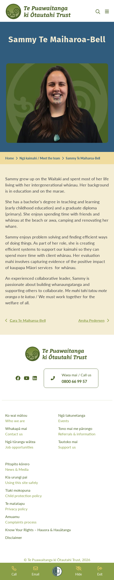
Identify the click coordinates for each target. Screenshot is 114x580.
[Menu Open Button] (107, 17)
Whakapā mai (30, 431)
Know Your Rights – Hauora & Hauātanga (38, 529)
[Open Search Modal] (98, 17)
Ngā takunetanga (83, 418)
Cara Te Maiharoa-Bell (28, 320)
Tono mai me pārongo (83, 431)
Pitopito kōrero (57, 466)
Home (9, 158)
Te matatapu (57, 506)
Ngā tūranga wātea (30, 444)
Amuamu (57, 519)
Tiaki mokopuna (57, 493)
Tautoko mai (83, 444)
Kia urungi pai (57, 479)
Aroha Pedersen (91, 320)
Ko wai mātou (30, 418)
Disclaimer (13, 537)
